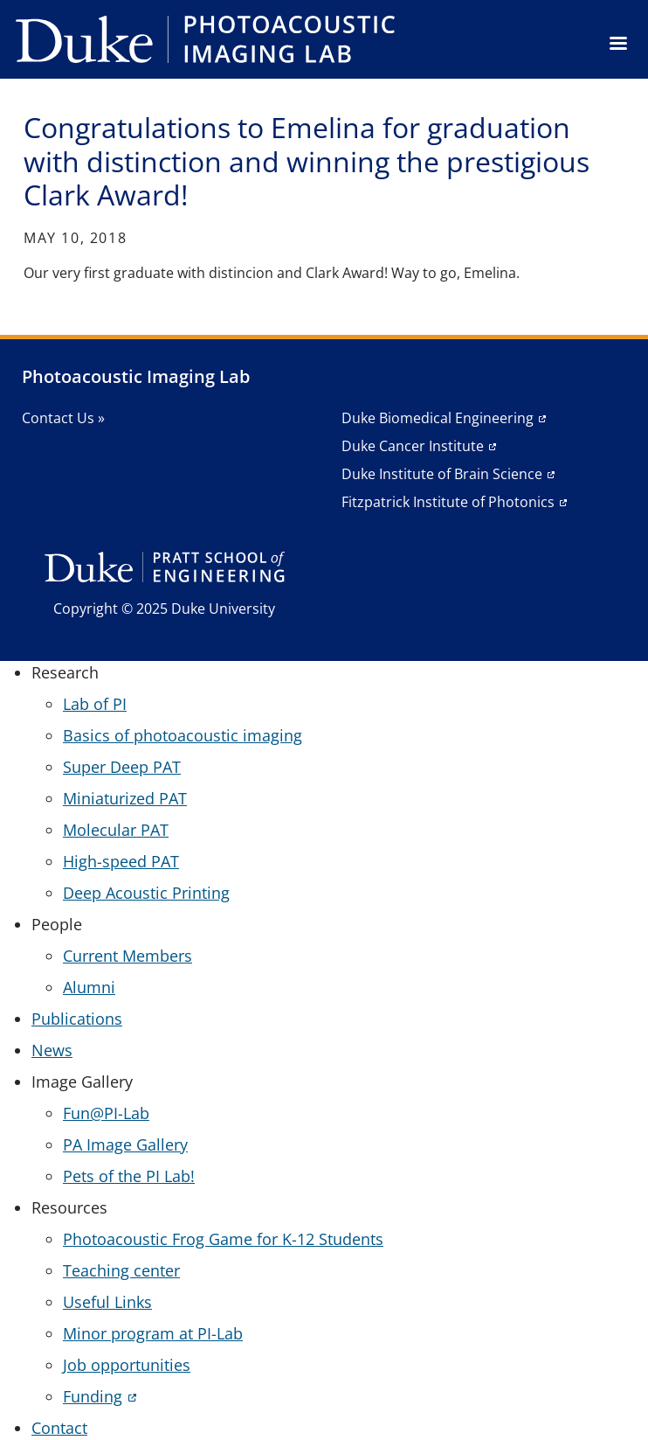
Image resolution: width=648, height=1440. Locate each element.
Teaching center (121, 1270)
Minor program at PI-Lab (153, 1333)
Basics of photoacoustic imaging (182, 735)
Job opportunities (126, 1364)
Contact (59, 1427)
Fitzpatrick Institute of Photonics (448, 501)
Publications (76, 1018)
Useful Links (107, 1301)
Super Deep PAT (122, 766)
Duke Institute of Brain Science (441, 473)
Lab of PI (95, 703)
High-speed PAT (121, 861)
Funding (92, 1396)
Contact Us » (63, 418)
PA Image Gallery (125, 1144)
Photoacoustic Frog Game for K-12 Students (223, 1238)
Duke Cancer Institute (412, 446)
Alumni (89, 987)
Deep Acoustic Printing (146, 892)
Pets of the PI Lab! (129, 1175)
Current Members (127, 955)
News (51, 1050)
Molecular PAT (116, 829)
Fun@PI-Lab (106, 1113)
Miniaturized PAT (125, 798)
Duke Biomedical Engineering (437, 418)
